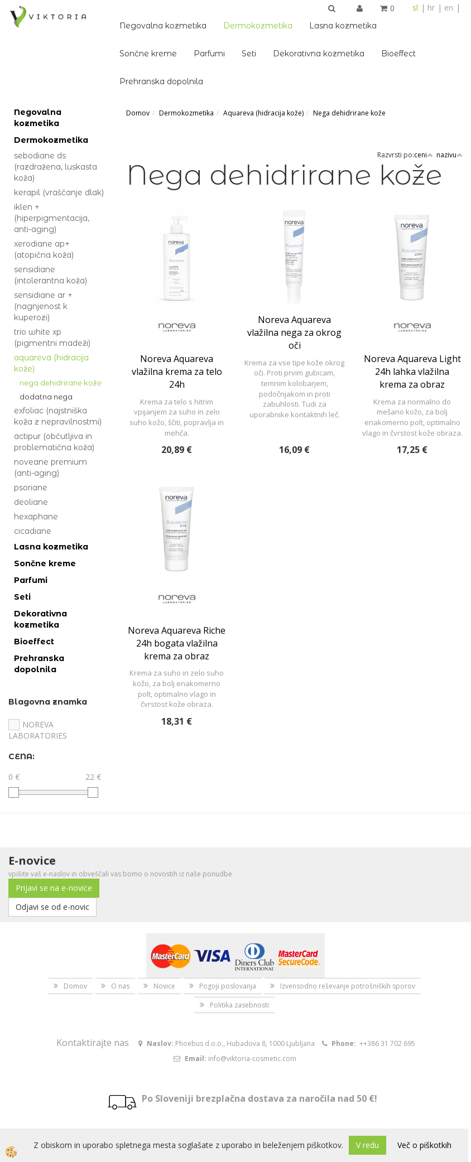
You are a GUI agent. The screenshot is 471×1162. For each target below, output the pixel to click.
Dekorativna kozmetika (318, 54)
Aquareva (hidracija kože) (51, 363)
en (448, 7)
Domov (138, 113)
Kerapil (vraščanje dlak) (59, 192)
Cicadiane (32, 531)
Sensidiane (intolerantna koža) (50, 275)
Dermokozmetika (257, 26)
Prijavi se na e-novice (54, 888)
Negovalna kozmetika (162, 26)
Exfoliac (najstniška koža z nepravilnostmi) (58, 416)
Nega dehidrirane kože (61, 382)
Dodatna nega (46, 396)
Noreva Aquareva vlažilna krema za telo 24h (177, 371)
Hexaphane (36, 517)
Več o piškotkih (424, 1145)
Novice (164, 986)
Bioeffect (398, 54)
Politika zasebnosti (239, 1005)
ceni (423, 155)
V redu (367, 1145)
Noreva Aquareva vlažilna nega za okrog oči (294, 332)
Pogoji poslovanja (227, 986)
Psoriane (30, 488)
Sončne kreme (148, 54)
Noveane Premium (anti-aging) (50, 467)
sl (415, 7)
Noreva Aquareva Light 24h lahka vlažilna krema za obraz (412, 371)
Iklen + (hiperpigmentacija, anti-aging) (51, 218)
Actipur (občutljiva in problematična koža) (54, 441)
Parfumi (209, 54)
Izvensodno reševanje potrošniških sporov (347, 986)
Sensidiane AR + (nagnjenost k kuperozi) (43, 306)
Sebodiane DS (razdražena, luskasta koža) (55, 167)
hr (431, 7)
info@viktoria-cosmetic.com (252, 1058)
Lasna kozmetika (343, 26)
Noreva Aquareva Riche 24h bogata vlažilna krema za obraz (176, 643)
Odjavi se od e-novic (52, 906)
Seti (249, 54)
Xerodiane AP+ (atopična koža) (44, 249)
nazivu (449, 155)
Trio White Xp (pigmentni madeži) (52, 337)
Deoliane (31, 502)
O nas (120, 986)
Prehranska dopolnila (161, 81)
